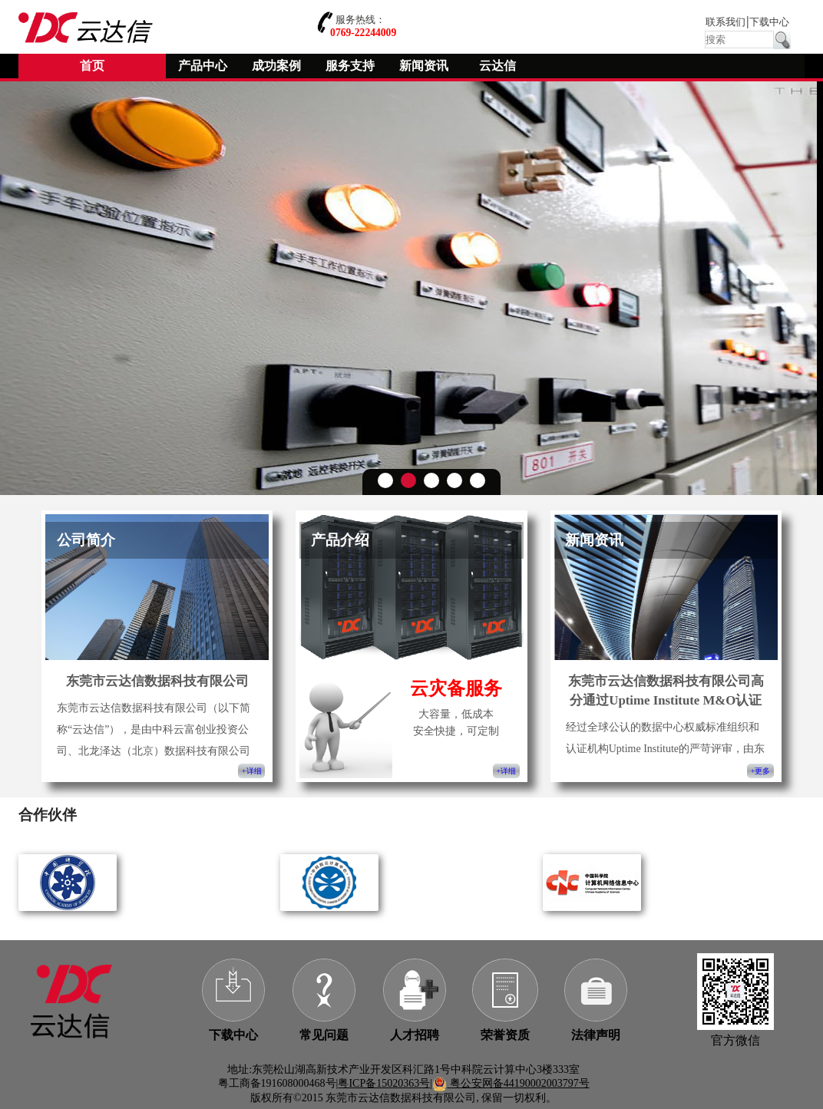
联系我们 (725, 22)
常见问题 (324, 1034)
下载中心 (769, 22)
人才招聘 (414, 1034)
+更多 (760, 771)
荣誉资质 (505, 1034)
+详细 (251, 771)
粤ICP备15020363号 (384, 1083)
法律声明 (595, 1034)
